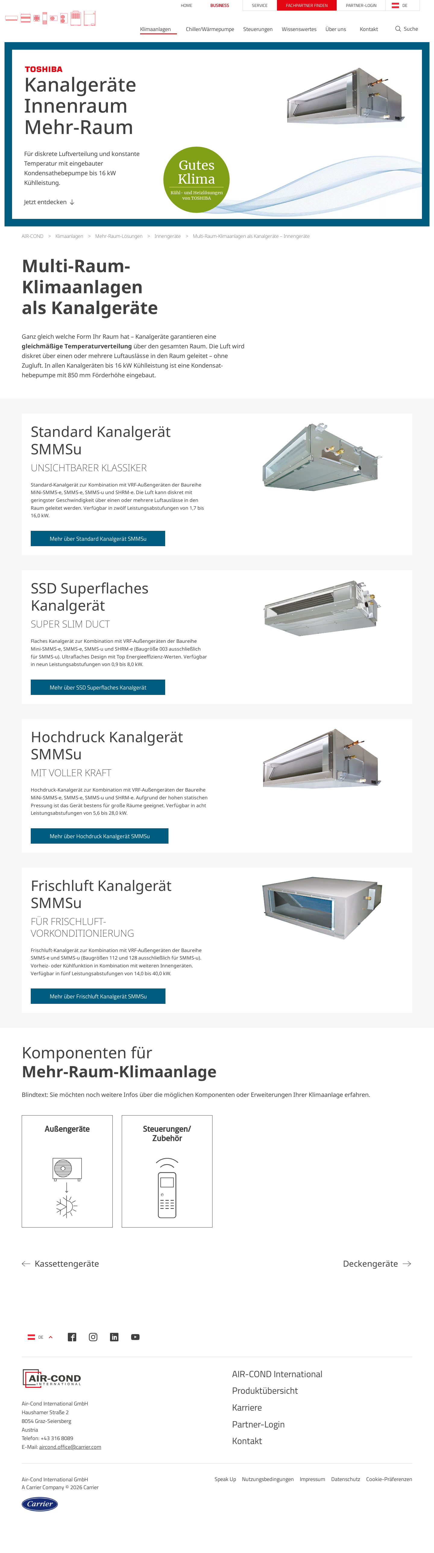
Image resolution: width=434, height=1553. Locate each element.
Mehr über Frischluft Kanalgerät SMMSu (106, 1003)
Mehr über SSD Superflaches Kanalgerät (105, 690)
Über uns (328, 32)
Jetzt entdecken (45, 202)
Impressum (312, 1494)
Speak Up (225, 1494)
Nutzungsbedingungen (268, 1494)
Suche (403, 32)
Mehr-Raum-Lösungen (119, 236)
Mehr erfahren (67, 1178)
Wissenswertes (291, 32)
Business (212, 5)
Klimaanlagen (149, 32)
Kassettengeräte (74, 1271)
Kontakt (361, 32)
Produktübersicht (271, 1403)
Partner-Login (353, 5)
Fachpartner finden (299, 5)
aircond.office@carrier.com (70, 1456)
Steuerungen (250, 32)
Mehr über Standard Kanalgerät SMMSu (105, 540)
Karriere (250, 1422)
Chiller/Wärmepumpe (202, 32)
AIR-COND (32, 236)
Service (252, 5)
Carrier (91, 1502)
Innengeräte (168, 236)
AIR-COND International (286, 1384)
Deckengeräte (365, 1271)
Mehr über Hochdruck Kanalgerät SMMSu (108, 841)
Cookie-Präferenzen (389, 1494)
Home (179, 5)
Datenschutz (345, 1494)
